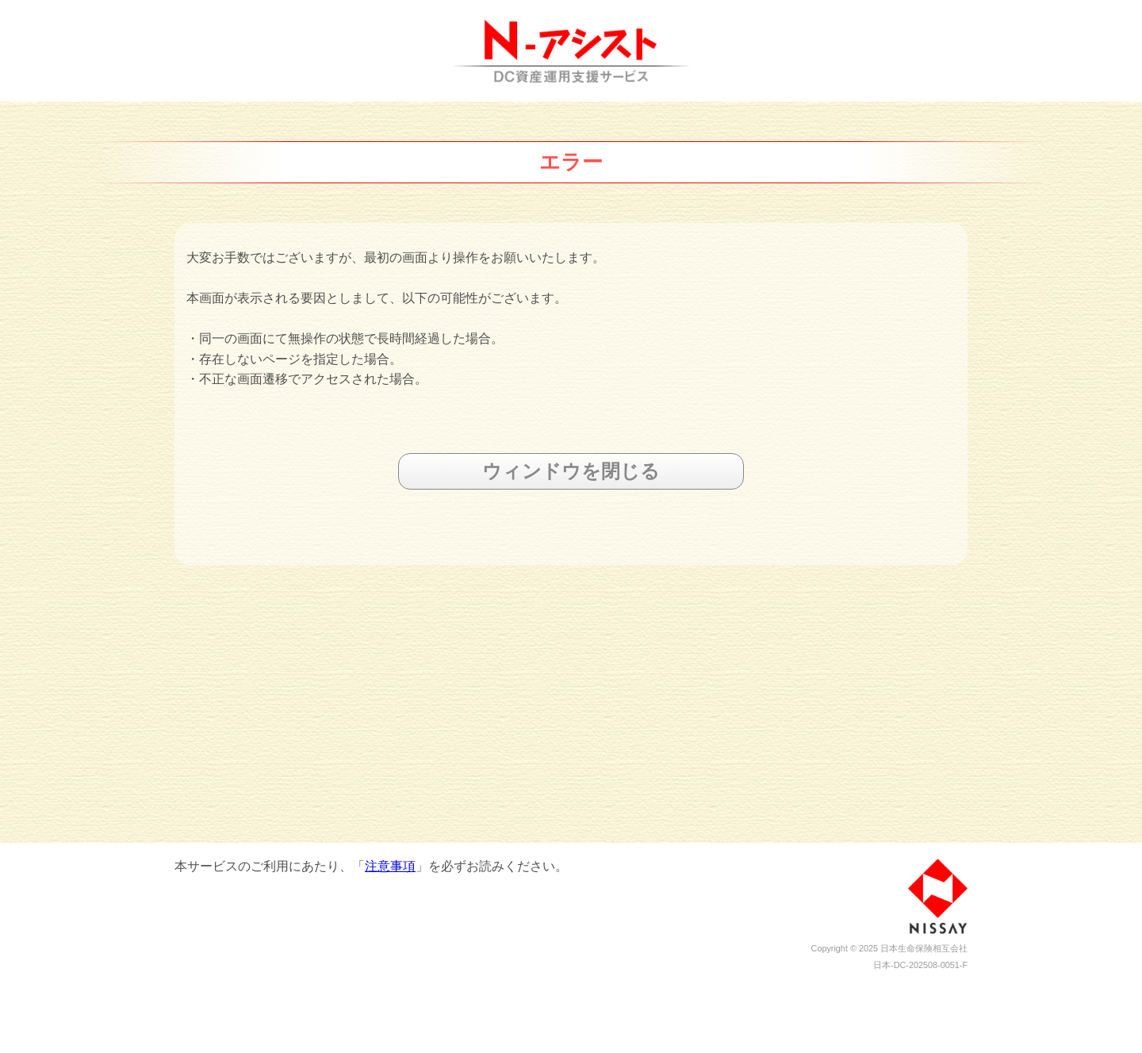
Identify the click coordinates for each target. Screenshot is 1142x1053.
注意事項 (390, 866)
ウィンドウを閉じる (571, 471)
